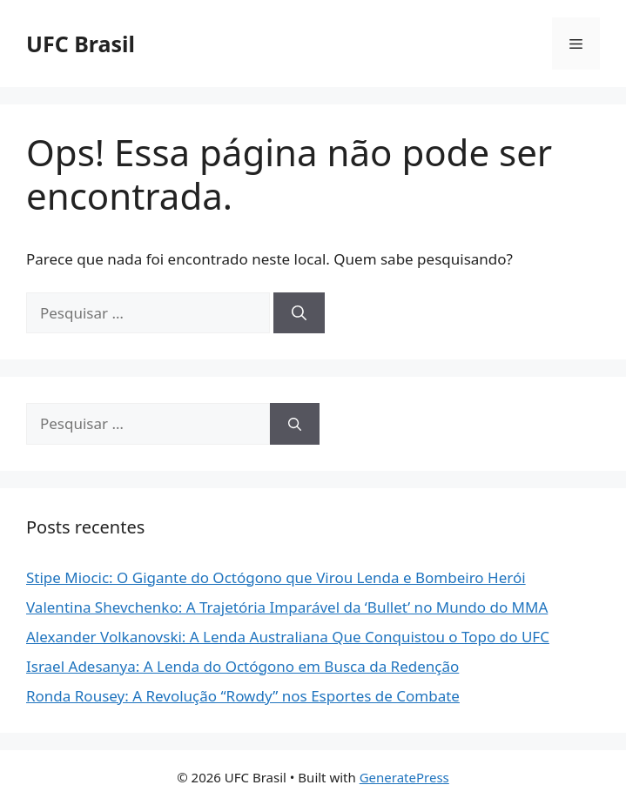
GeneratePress (404, 777)
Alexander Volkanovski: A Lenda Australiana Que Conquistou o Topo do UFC (287, 637)
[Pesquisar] (299, 313)
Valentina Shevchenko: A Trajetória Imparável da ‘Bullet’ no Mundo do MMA (287, 607)
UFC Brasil (80, 43)
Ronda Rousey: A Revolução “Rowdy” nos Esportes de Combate (243, 696)
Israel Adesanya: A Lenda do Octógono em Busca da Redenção (242, 666)
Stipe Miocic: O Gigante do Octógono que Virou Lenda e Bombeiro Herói (276, 577)
